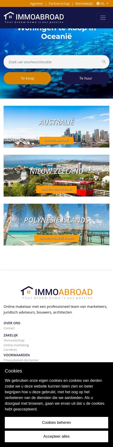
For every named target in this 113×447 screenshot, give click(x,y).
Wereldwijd (84, 3)
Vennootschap (14, 340)
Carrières (10, 349)
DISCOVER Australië (56, 140)
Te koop (27, 78)
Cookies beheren (56, 422)
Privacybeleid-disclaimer (21, 360)
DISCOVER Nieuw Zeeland (56, 189)
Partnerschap (59, 3)
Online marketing (16, 345)
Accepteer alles (56, 436)
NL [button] (101, 3)
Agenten (36, 3)
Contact (9, 328)
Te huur (85, 78)
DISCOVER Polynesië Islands (56, 238)
